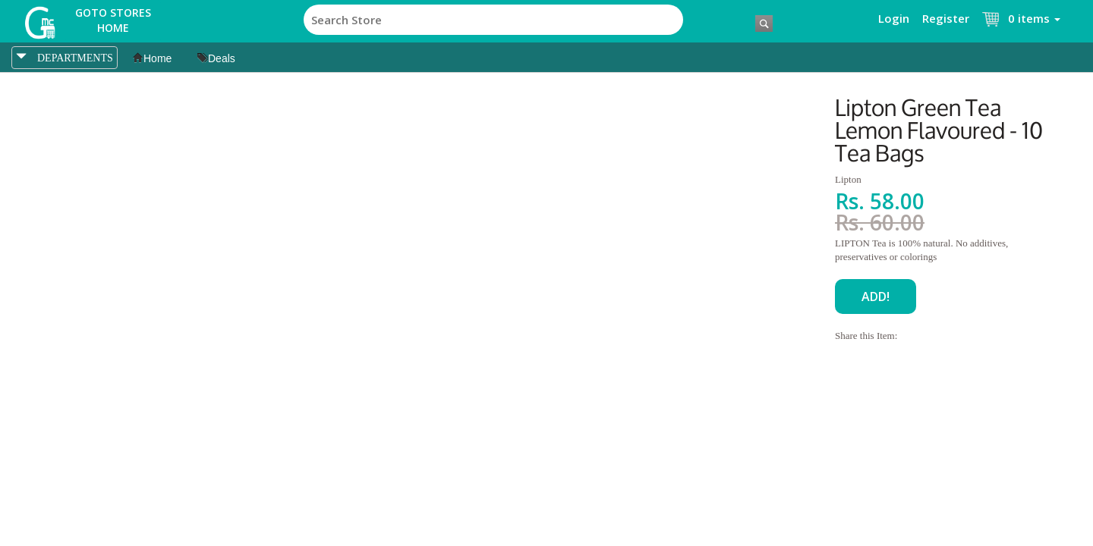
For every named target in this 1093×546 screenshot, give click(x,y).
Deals (216, 58)
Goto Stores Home (113, 20)
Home (152, 58)
